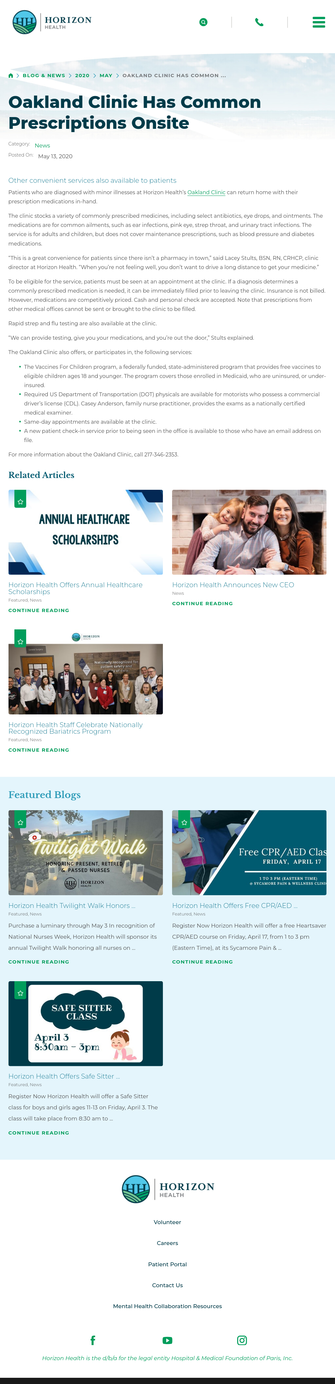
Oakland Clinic (206, 192)
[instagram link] (242, 1341)
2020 (82, 75)
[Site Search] (203, 22)
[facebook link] (93, 1341)
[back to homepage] (11, 75)
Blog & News (44, 75)
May (106, 75)
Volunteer (167, 1222)
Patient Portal (167, 1264)
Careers (167, 1243)
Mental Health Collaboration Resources (167, 1306)
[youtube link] (167, 1341)
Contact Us (167, 1285)
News (42, 145)
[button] (319, 22)
